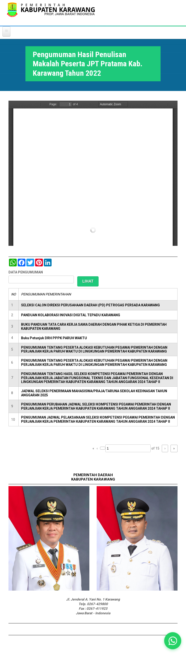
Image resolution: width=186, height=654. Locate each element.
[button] (172, 640)
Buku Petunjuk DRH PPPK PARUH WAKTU (54, 338)
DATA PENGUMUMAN (25, 272)
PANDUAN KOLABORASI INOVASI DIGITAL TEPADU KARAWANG (70, 315)
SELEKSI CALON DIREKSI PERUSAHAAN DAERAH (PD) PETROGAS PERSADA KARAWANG (90, 305)
